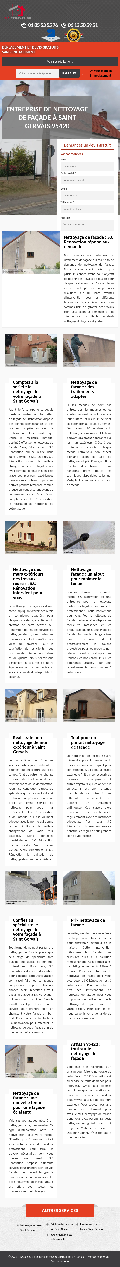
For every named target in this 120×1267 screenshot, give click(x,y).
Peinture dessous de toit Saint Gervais (61, 1227)
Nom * (64, 159)
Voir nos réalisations (60, 61)
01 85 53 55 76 (39, 25)
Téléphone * (68, 202)
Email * (65, 188)
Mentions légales (98, 1257)
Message (66, 217)
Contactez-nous (60, 1261)
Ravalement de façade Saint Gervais (91, 1227)
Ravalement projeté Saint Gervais (61, 1237)
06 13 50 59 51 (79, 25)
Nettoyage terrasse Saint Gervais (31, 1228)
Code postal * (68, 173)
